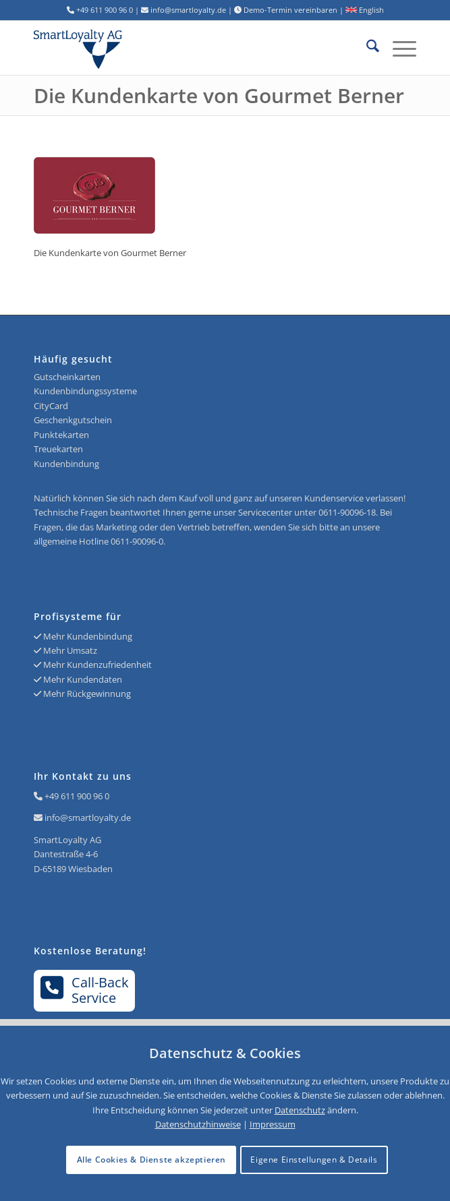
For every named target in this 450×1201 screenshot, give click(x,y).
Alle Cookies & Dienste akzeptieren (151, 1159)
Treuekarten (58, 449)
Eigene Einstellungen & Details (313, 1159)
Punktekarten (61, 435)
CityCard (51, 406)
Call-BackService (84, 990)
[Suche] (366, 48)
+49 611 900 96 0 (77, 796)
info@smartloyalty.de (88, 817)
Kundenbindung (66, 464)
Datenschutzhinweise (198, 1124)
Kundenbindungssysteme (85, 391)
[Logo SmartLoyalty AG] (110, 48)
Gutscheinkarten (67, 377)
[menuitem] (366, 48)
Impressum (273, 1124)
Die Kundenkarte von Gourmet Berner (219, 95)
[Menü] (397, 48)
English (364, 10)
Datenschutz (300, 1110)
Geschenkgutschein (73, 420)
